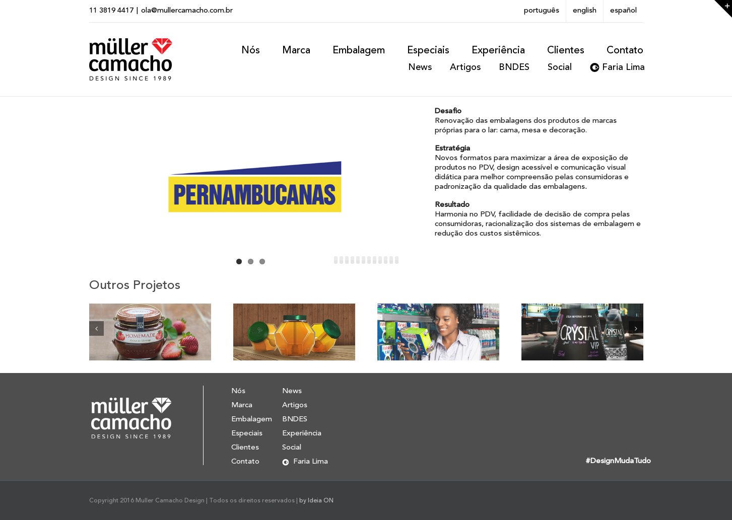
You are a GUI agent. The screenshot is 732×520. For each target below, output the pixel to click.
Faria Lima (623, 67)
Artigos (465, 67)
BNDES (514, 67)
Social (560, 67)
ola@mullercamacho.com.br (187, 11)
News (420, 67)
